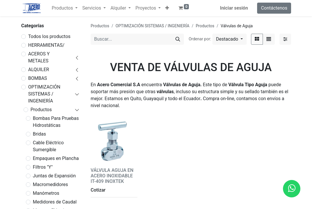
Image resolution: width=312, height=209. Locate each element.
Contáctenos (274, 8)
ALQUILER (38, 69)
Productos (41, 109)
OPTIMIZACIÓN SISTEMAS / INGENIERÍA (44, 94)
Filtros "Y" (43, 167)
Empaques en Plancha (56, 158)
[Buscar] (178, 39)
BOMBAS (37, 78)
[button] (167, 8)
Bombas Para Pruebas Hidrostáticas (56, 122)
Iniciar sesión (234, 8)
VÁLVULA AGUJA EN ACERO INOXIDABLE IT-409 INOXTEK (112, 175)
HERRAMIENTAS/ (46, 45)
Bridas (39, 134)
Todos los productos (49, 36)
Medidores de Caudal (55, 202)
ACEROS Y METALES (39, 57)
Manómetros (46, 193)
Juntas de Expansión (54, 176)
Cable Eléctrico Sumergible (48, 146)
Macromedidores (50, 184)
